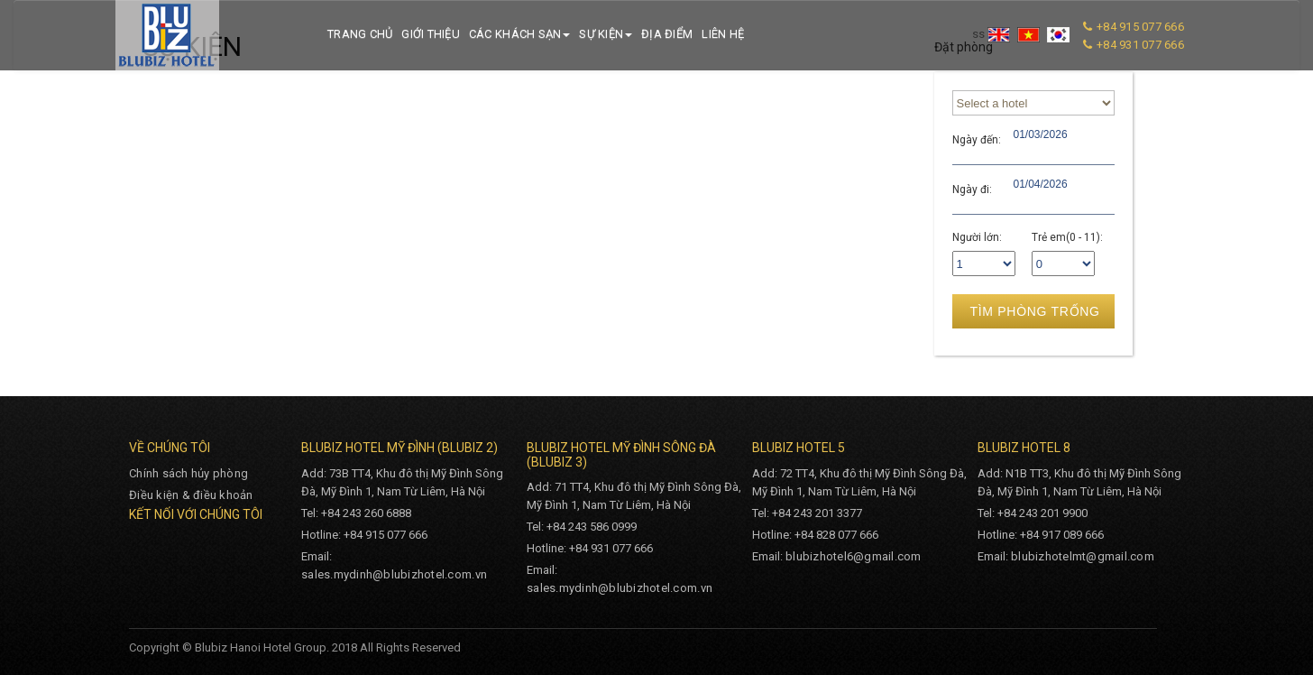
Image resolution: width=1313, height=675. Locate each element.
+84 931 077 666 (1140, 44)
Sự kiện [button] (605, 34)
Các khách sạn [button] (519, 34)
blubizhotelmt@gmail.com (1082, 556)
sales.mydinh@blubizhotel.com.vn (394, 574)
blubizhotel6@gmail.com (853, 556)
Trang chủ (359, 34)
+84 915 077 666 (1140, 26)
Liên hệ (723, 34)
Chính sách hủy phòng (188, 473)
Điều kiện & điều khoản (191, 495)
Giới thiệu (430, 34)
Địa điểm (667, 34)
